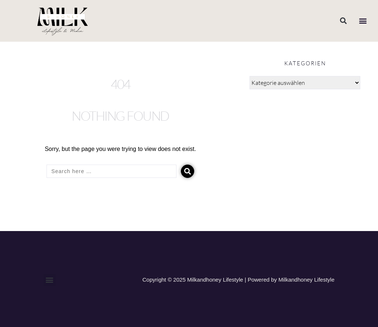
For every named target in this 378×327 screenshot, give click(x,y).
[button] (343, 21)
